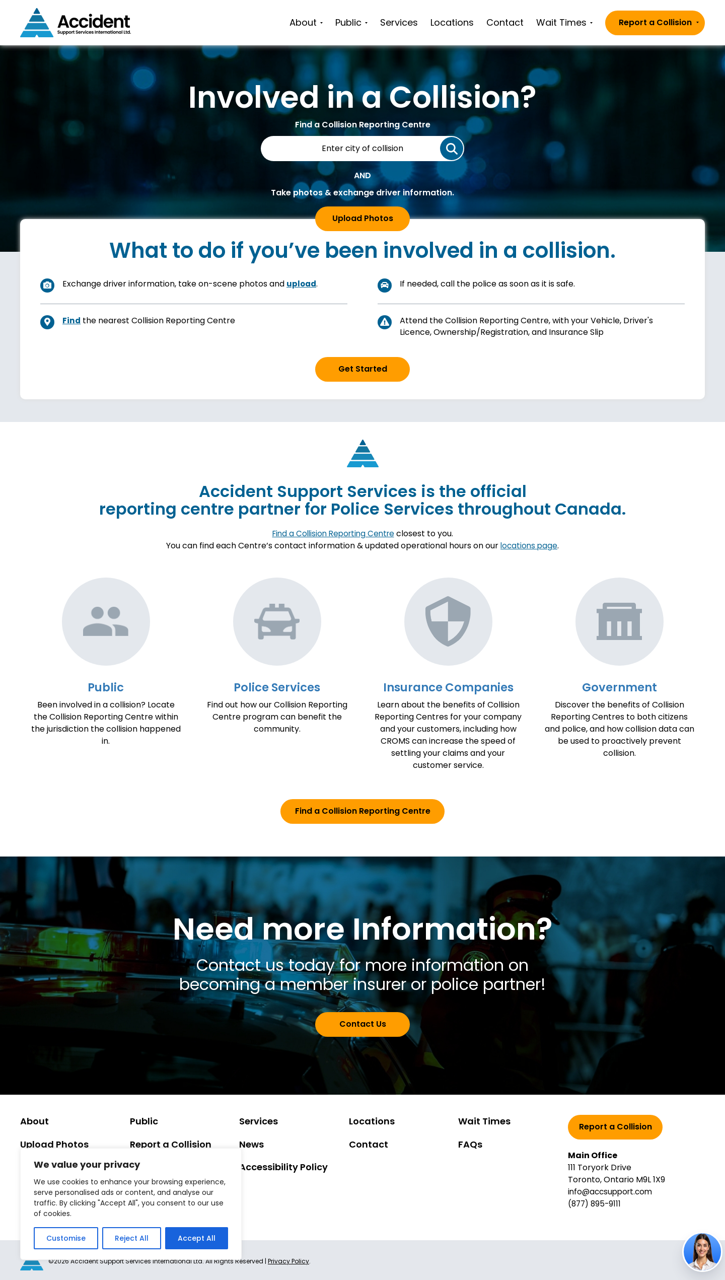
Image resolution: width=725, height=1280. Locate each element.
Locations (452, 22)
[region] (131, 1204)
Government (619, 686)
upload (302, 284)
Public (351, 22)
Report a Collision (659, 22)
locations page (528, 545)
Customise (66, 1238)
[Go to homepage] (75, 22)
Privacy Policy (288, 1260)
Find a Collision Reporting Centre (333, 533)
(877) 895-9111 (596, 1203)
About (306, 22)
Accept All (196, 1238)
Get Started (362, 369)
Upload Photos (362, 218)
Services (399, 22)
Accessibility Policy (283, 1167)
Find (71, 320)
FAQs (470, 1143)
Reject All (132, 1238)
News (251, 1143)
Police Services (277, 686)
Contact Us (362, 1023)
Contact (505, 22)
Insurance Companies (448, 686)
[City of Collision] (362, 148)
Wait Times (564, 22)
